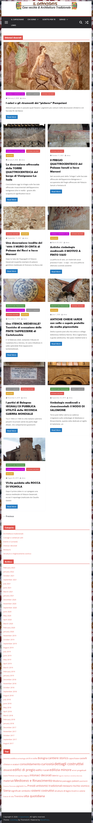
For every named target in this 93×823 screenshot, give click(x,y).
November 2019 (9, 635)
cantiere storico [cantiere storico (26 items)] (58, 758)
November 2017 (9, 731)
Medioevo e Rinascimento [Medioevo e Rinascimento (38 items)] (33, 780)
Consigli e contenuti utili (15, 94)
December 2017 (9, 727)
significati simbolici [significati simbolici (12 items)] (21, 790)
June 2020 (7, 611)
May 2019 (7, 659)
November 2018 (9, 683)
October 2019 (8, 639)
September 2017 (10, 739)
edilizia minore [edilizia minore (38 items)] (60, 770)
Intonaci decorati (48, 94)
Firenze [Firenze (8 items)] (11, 775)
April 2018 (7, 711)
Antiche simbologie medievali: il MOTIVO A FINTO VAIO (65, 250)
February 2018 (9, 719)
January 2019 (8, 675)
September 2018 (10, 691)
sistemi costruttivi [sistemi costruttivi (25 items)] (42, 791)
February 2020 (9, 627)
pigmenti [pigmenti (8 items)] (20, 786)
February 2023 (9, 568)
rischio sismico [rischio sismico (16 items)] (81, 785)
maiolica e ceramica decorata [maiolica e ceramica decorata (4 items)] (73, 776)
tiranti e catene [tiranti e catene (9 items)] (78, 791)
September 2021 (10, 580)
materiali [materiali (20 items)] (8, 780)
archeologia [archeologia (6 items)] (21, 758)
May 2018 (7, 707)
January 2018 (8, 723)
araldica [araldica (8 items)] (13, 758)
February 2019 (9, 671)
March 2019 (8, 667)
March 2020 (8, 623)
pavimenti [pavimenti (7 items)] (83, 781)
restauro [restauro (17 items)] (67, 785)
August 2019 (8, 647)
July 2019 (7, 651)
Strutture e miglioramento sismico (17, 553)
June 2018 (7, 703)
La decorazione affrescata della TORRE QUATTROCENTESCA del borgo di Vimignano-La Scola (22, 172)
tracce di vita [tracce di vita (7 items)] (8, 796)
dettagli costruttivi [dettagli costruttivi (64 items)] (68, 763)
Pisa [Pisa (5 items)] (25, 786)
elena (24, 98)
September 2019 (10, 643)
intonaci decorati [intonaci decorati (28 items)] (41, 775)
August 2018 (8, 695)
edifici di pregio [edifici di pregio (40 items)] (24, 770)
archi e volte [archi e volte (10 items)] (31, 758)
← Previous (8, 516)
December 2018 (9, 679)
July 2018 (7, 699)
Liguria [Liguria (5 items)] (61, 776)
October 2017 (8, 735)
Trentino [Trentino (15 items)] (18, 796)
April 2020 (7, 619)
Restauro (10, 155)
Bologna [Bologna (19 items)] (43, 758)
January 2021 (8, 595)
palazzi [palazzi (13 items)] (75, 780)
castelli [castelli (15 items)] (83, 758)
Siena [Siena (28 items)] (7, 791)
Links (13, 25)
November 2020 (9, 603)
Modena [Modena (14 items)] (57, 780)
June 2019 (7, 655)
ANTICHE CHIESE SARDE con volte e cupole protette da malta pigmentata (67, 323)
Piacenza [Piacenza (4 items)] (6, 786)
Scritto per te (49, 19)
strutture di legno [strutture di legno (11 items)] (62, 790)
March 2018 (8, 715)
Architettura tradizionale (15, 306)
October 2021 (8, 576)
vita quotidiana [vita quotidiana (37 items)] (34, 796)
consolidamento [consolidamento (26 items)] (30, 764)
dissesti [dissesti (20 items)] (7, 770)
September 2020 (10, 607)
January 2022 (8, 572)
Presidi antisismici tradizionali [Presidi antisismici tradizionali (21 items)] (44, 785)
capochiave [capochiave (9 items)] (74, 758)
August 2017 (8, 743)
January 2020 (8, 631)
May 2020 (7, 615)
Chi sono (32, 19)
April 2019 (7, 663)
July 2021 (7, 584)
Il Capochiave (17, 19)
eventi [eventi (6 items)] (5, 776)
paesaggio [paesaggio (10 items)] (67, 781)
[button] (37, 19)
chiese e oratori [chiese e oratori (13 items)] (11, 764)
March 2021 (8, 592)
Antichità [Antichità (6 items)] (6, 758)
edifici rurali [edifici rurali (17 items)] (42, 770)
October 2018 (8, 687)
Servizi (62, 19)
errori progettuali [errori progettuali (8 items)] (79, 770)
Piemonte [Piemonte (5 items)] (12, 786)
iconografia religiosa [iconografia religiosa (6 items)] (22, 776)
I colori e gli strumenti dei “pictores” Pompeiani (36, 103)
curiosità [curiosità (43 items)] (47, 764)
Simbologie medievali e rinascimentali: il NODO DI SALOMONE (67, 406)
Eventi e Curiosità (33, 94)
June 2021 (7, 588)
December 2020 (9, 599)
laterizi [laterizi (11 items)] (55, 775)
